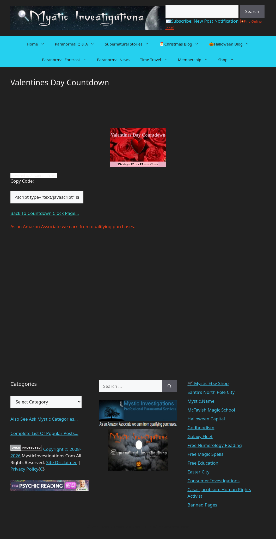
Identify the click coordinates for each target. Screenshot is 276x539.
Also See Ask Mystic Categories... (44, 419)
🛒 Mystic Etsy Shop (208, 383)
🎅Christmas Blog (181, 44)
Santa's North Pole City (211, 392)
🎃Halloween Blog (231, 44)
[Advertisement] (52, 109)
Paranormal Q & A (77, 44)
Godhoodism (200, 428)
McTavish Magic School (211, 410)
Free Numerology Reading (214, 445)
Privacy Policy (24, 469)
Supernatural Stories (129, 44)
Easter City (198, 472)
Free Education (202, 463)
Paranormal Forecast (67, 59)
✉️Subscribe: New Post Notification (201, 21)
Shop (228, 59)
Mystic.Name (200, 401)
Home (38, 44)
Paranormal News (113, 59)
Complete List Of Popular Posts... (44, 433)
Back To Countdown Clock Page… (44, 213)
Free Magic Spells (205, 454)
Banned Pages (202, 505)
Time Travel (156, 59)
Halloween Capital (206, 419)
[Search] (169, 386)
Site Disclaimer (61, 462)
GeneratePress (175, 526)
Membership (195, 59)
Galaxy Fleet (199, 436)
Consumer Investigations (213, 481)
